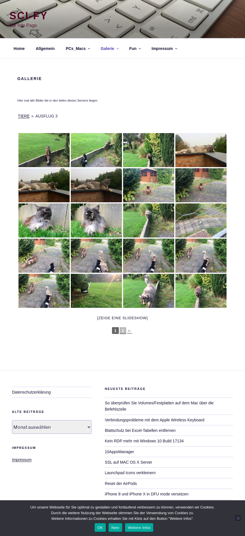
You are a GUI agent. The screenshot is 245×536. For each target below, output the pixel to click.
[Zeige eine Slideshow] (122, 318)
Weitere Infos (139, 528)
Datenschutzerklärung (31, 392)
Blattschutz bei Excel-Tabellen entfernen (140, 430)
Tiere (24, 116)
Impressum (164, 48)
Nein (115, 528)
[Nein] (238, 518)
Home (19, 48)
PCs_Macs (78, 48)
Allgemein (45, 48)
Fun (135, 48)
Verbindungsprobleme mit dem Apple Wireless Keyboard (154, 420)
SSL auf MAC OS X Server (128, 462)
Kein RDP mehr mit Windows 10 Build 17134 (144, 441)
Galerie (110, 48)
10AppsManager (119, 451)
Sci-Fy (28, 16)
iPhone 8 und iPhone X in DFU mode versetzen (146, 494)
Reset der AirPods (121, 483)
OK (100, 528)
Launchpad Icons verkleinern (130, 472)
